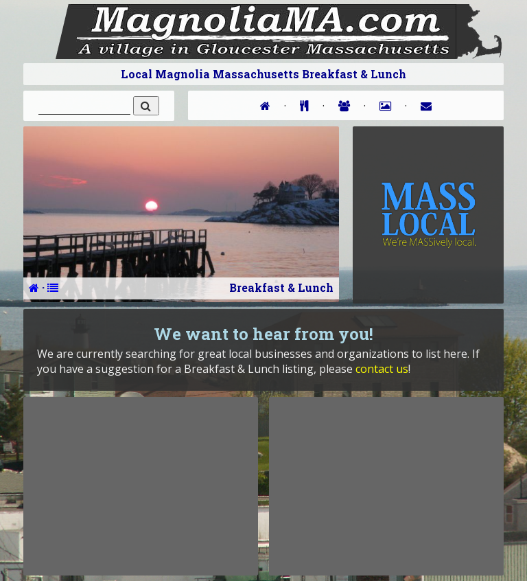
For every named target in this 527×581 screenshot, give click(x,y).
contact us (381, 368)
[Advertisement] (141, 486)
